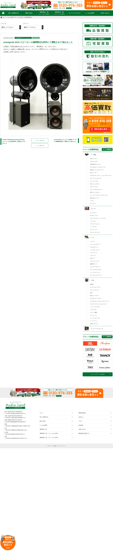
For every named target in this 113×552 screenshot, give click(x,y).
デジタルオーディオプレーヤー (98, 167)
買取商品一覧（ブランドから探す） (49, 437)
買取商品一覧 (44, 13)
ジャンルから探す (9, 17)
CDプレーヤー (93, 158)
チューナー (93, 203)
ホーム (41, 413)
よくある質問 (89, 13)
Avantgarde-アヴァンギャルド (23, 37)
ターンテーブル (94, 181)
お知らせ (80, 417)
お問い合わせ (104, 13)
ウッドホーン (93, 212)
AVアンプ (92, 258)
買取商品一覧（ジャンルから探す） (49, 433)
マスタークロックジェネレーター (98, 304)
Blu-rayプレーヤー (94, 198)
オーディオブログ (75, 13)
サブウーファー (94, 215)
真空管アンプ (93, 264)
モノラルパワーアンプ (95, 275)
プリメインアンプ (94, 261)
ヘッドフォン (93, 226)
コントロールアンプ (95, 266)
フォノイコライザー (95, 306)
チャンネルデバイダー (95, 269)
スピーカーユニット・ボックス (98, 218)
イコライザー (93, 309)
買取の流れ (29, 13)
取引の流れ (43, 421)
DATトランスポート (95, 192)
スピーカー (36, 37)
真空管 (91, 284)
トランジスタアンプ (95, 244)
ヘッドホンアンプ (94, 250)
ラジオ (91, 200)
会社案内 (80, 425)
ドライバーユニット (95, 224)
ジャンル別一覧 (40, 145)
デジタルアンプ (94, 247)
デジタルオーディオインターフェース (99, 301)
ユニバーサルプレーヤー (96, 189)
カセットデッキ (94, 186)
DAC (91, 292)
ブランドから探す (18, 17)
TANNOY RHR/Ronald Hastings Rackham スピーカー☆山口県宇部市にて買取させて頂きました (13, 141)
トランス (92, 241)
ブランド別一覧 (40, 140)
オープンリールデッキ (95, 178)
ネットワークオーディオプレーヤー (99, 195)
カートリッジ (93, 315)
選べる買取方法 (13, 13)
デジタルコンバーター (95, 298)
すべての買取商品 (107, 149)
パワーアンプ (93, 252)
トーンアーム (93, 321)
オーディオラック (94, 290)
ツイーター (93, 221)
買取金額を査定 (100, 129)
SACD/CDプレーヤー (95, 164)
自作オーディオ (94, 323)
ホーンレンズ (93, 229)
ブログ (80, 421)
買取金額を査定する (83, 433)
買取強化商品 (82, 413)
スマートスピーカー (95, 232)
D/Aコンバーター (94, 295)
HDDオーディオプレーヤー (97, 170)
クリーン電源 (93, 312)
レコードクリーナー (95, 318)
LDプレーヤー (93, 172)
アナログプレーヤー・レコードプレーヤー (100, 175)
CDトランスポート (95, 184)
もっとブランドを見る (98, 374)
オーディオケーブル (95, 287)
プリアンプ (93, 255)
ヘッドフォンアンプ (95, 272)
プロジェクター (94, 161)
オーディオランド (60, 446)
